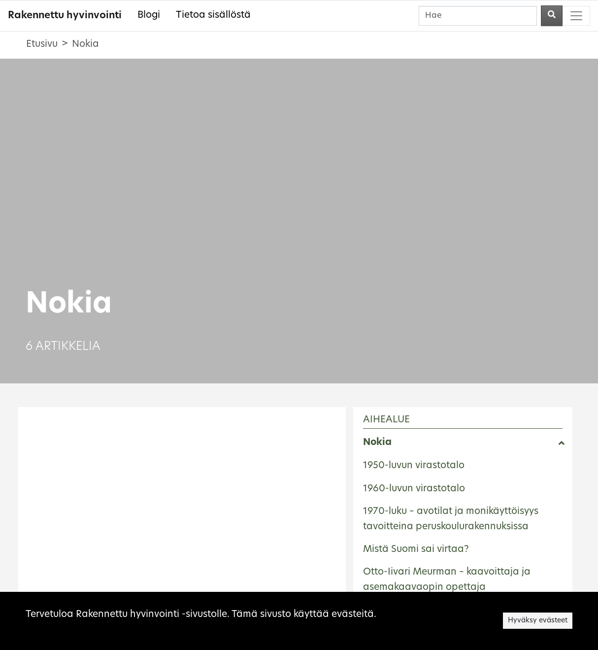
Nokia (377, 442)
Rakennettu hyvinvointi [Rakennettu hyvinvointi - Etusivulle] (65, 16)
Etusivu (42, 44)
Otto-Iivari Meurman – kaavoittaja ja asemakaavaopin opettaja (447, 580)
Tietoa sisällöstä (213, 15)
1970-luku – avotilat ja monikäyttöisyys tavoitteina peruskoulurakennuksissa (450, 519)
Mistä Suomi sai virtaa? (416, 549)
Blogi (148, 15)
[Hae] (478, 16)
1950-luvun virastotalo (414, 466)
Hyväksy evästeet (537, 620)
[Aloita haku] (552, 15)
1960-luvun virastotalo (414, 489)
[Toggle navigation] (576, 16)
